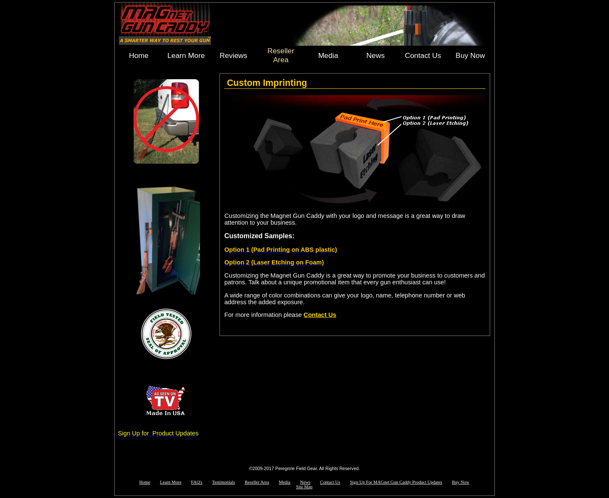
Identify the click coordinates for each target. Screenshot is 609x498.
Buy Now (470, 55)
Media (328, 55)
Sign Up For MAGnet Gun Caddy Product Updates (396, 482)
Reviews (233, 55)
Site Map (304, 486)
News (375, 55)
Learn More (186, 55)
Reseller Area (280, 55)
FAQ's (197, 482)
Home (138, 55)
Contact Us (423, 55)
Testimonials (223, 482)
